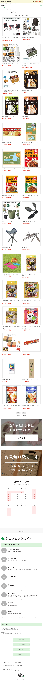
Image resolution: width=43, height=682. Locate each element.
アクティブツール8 (26, 247)
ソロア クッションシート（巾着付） (10, 274)
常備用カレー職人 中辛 (27, 168)
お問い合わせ (18, 662)
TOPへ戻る (21, 531)
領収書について (21, 654)
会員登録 (17, 668)
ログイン (17, 670)
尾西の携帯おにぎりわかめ (8, 116)
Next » (24, 412)
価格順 (22, 15)
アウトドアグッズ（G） (10, 9)
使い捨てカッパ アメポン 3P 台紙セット (30, 142)
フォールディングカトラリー (28, 221)
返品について (21, 649)
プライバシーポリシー (8, 669)
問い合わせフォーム (28, 617)
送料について (21, 639)
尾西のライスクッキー (7, 142)
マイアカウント (18, 665)
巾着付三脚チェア (6, 247)
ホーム (3, 9)
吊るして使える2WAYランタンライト (10, 63)
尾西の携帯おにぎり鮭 (27, 116)
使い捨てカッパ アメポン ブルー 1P (10, 168)
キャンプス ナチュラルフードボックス (11, 352)
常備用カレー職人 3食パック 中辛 (10, 195)
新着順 (26, 15)
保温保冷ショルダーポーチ (28, 37)
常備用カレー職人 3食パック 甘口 (30, 195)
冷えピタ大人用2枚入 (7, 379)
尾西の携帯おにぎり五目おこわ (29, 90)
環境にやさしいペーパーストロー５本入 (30, 379)
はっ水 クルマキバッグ (7, 221)
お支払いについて (21, 644)
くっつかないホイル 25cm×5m (29, 352)
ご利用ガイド (6, 662)
